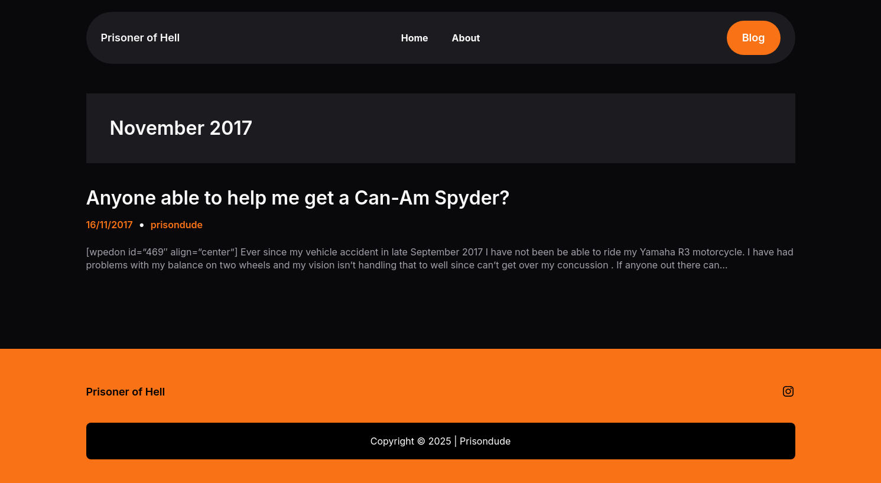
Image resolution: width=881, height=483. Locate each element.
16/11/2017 (109, 225)
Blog (753, 37)
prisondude (177, 225)
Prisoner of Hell (140, 37)
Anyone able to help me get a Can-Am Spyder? (298, 198)
